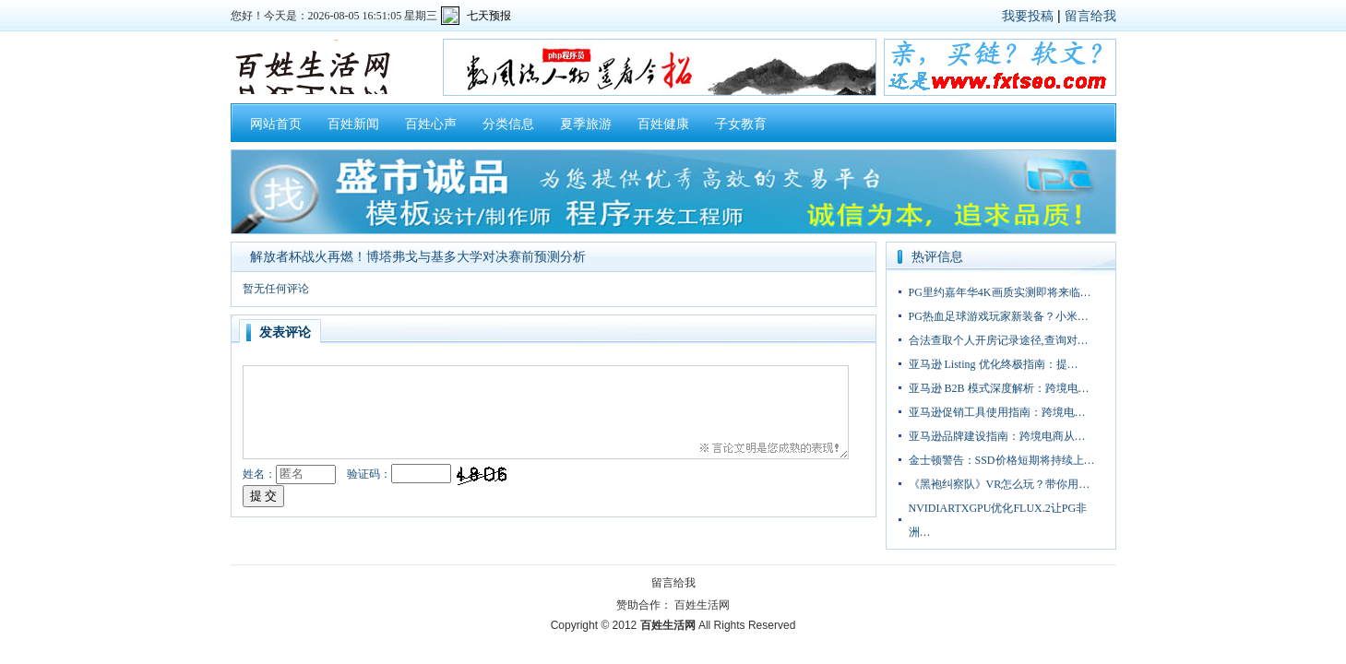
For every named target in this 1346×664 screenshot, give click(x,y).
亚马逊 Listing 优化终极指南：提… (993, 364)
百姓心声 (431, 124)
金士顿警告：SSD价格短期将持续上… (1002, 460)
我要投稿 (1028, 15)
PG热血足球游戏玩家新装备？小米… (999, 316)
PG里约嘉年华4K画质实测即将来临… (1000, 292)
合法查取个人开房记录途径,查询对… (999, 340)
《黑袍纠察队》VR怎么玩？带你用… (999, 484)
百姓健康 (663, 124)
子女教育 (741, 124)
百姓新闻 (353, 124)
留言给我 (1090, 15)
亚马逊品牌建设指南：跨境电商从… (997, 436)
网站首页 (276, 124)
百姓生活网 (702, 605)
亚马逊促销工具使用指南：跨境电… (997, 412)
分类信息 (508, 124)
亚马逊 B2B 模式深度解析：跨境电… (999, 388)
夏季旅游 (586, 124)
